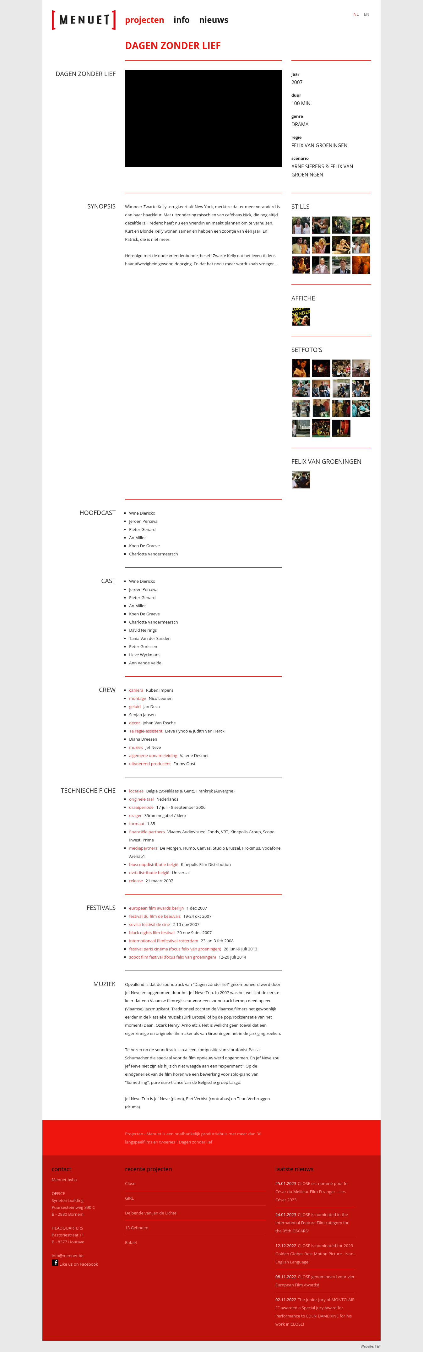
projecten (144, 19)
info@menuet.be (68, 1255)
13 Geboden (136, 1227)
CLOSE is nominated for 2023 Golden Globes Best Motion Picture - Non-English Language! (315, 1254)
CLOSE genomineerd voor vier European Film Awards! (315, 1281)
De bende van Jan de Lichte (150, 1213)
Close (130, 1183)
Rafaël (131, 1242)
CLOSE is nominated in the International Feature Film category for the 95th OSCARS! (312, 1223)
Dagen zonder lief (195, 1142)
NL (356, 14)
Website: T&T (371, 1346)
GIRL (129, 1198)
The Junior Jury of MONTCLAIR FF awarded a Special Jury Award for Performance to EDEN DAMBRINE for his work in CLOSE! (315, 1312)
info (182, 19)
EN (366, 14)
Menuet (84, 19)
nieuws (213, 19)
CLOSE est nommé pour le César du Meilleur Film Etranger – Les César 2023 (311, 1192)
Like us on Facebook (75, 1263)
